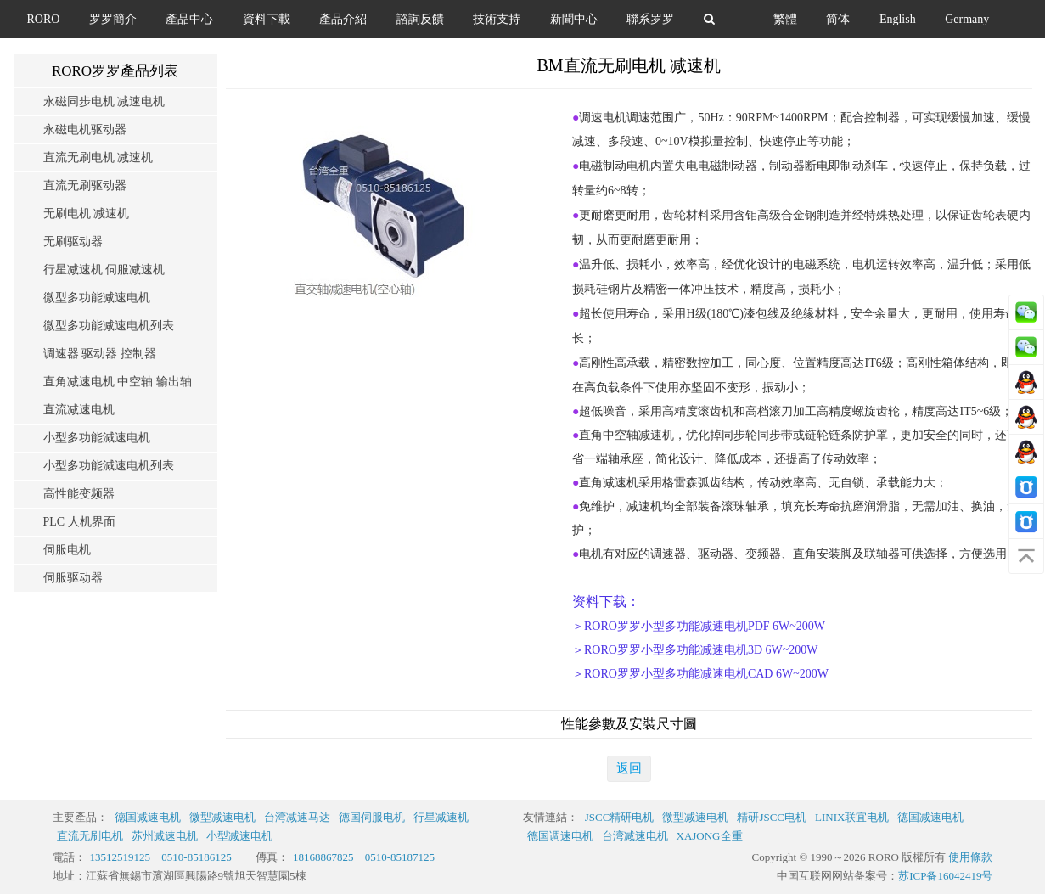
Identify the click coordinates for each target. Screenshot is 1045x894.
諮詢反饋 (420, 19)
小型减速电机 (239, 835)
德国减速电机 (148, 817)
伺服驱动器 (73, 577)
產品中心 (189, 19)
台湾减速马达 (297, 817)
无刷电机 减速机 (86, 213)
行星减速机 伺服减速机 (104, 269)
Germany (967, 19)
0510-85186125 (196, 857)
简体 (838, 19)
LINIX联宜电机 (852, 817)
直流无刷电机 (90, 835)
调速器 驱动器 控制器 (99, 353)
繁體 (785, 19)
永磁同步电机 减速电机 (104, 101)
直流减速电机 (79, 409)
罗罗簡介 (113, 19)
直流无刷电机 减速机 (98, 157)
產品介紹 (343, 19)
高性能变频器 (79, 493)
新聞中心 (574, 19)
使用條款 (970, 857)
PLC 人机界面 (79, 521)
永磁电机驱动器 (84, 129)
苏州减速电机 (165, 835)
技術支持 (496, 19)
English (897, 19)
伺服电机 (67, 549)
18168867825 (323, 857)
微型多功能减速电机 (96, 297)
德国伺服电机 (372, 817)
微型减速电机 (222, 817)
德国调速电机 (560, 835)
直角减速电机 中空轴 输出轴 (117, 381)
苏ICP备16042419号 (945, 875)
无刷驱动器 (73, 241)
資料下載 (266, 19)
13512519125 (120, 857)
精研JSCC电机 (771, 817)
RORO (43, 19)
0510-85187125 (400, 857)
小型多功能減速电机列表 (108, 465)
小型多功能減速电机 (96, 437)
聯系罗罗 (650, 19)
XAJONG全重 (710, 835)
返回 (629, 768)
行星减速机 (441, 817)
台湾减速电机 (635, 835)
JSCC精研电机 (620, 817)
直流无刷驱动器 (84, 185)
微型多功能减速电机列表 (108, 325)
